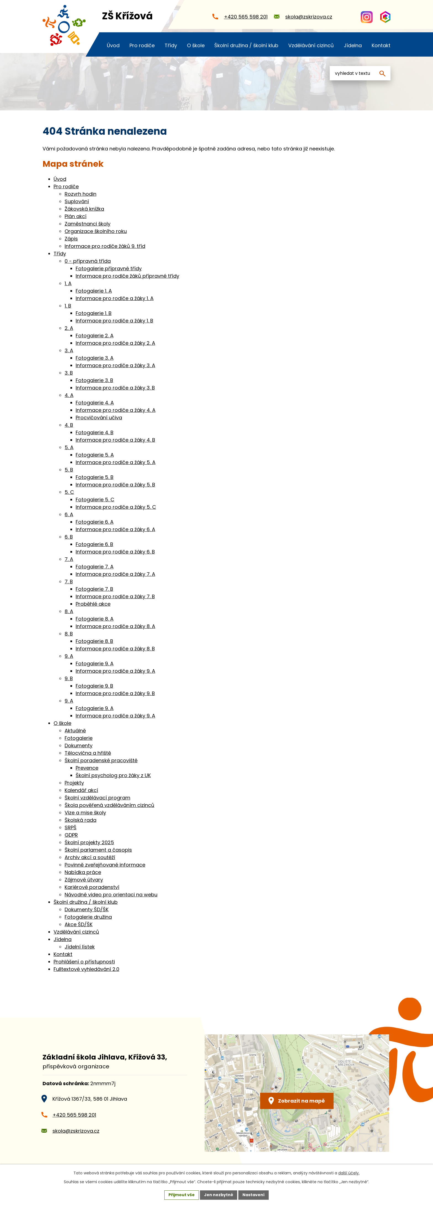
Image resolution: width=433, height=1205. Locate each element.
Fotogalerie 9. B (94, 685)
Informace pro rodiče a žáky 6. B (115, 551)
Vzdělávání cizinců (76, 931)
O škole (62, 723)
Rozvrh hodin (80, 193)
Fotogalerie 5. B (94, 477)
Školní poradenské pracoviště (101, 760)
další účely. (349, 1173)
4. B (69, 425)
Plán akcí (75, 216)
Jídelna (63, 939)
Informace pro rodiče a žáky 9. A (115, 671)
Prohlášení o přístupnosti (84, 961)
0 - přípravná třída (88, 261)
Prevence (87, 767)
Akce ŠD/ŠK (79, 924)
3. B (69, 372)
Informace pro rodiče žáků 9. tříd (105, 246)
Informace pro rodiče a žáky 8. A (115, 626)
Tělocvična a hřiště (88, 753)
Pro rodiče (66, 186)
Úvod (60, 179)
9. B (69, 678)
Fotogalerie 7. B (94, 589)
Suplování (77, 201)
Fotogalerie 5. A (95, 454)
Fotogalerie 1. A (94, 290)
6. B (69, 536)
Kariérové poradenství (92, 887)
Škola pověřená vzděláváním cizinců (109, 805)
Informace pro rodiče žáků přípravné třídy (127, 275)
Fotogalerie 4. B (94, 432)
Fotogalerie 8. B (94, 641)
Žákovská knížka (84, 208)
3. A (69, 350)
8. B (69, 633)
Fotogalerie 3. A (94, 357)
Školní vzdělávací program (97, 797)
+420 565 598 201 (74, 1114)
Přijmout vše (181, 1195)
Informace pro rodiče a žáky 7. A (115, 574)
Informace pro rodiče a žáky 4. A (115, 410)
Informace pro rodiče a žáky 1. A (115, 298)
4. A (69, 395)
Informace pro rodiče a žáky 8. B (115, 648)
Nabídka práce (83, 872)
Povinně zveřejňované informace (105, 864)
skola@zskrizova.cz (75, 1130)
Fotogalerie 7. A (94, 566)
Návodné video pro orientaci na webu (111, 894)
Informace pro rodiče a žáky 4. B (115, 439)
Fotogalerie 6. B (94, 544)
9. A (69, 656)
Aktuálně (75, 730)
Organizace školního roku (96, 231)
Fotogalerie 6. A (94, 521)
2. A (69, 328)
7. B (69, 581)
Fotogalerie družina (88, 916)
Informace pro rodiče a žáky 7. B (115, 596)
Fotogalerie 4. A (95, 402)
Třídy (60, 253)
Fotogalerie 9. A (94, 663)
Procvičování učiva (99, 417)
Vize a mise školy (85, 812)
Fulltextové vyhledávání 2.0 (86, 969)
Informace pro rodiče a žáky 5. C (116, 507)
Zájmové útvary (84, 879)
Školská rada (80, 820)
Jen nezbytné (218, 1195)
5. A (69, 447)
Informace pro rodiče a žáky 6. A (115, 529)
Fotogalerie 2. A (94, 335)
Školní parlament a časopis (98, 849)
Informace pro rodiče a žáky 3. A (115, 365)
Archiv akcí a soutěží (90, 857)
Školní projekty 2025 (89, 842)
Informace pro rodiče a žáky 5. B (115, 484)
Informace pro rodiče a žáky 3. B (115, 387)
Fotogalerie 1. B (94, 313)
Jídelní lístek (80, 946)
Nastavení (253, 1195)
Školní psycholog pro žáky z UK (113, 775)
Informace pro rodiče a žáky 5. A (115, 462)
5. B (69, 469)
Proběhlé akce (93, 603)
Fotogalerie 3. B (94, 380)
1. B (68, 305)
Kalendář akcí (81, 790)
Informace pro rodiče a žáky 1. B (114, 320)
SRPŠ (70, 827)
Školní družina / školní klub (86, 902)
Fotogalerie (79, 738)
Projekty (74, 782)
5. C (69, 492)
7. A (69, 559)
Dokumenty (79, 745)
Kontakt (63, 954)
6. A (69, 514)
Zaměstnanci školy (87, 223)
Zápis (71, 238)
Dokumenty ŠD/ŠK (87, 909)
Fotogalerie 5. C (95, 499)
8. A (69, 611)
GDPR (71, 834)
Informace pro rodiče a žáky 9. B (115, 693)
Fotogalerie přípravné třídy (109, 268)
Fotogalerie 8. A (94, 618)
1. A (68, 283)
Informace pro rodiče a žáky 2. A (115, 343)
